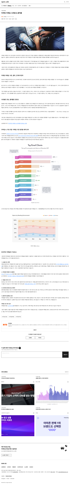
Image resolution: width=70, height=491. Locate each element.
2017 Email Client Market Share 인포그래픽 (28, 135)
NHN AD (4, 463)
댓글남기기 (65, 354)
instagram (3, 478)
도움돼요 (30, 337)
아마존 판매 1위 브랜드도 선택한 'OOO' (43, 409)
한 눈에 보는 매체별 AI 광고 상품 (7, 409)
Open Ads (5, 2)
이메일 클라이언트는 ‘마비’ (30, 283)
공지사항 (9, 467)
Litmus (2, 274)
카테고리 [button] (3, 5)
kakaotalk (12, 478)
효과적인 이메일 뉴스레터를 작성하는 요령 (17, 123)
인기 (16, 5)
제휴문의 (14, 467)
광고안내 (31, 467)
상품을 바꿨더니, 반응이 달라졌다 (42, 378)
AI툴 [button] (29, 5)
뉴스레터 (26, 467)
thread (8, 478)
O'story (9, 6)
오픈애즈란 (3, 467)
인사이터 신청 (20, 467)
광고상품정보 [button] (24, 5)
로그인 (67, 1)
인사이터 (19, 5)
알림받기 (35, 329)
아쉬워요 (39, 337)
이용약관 (2, 476)
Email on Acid (9, 274)
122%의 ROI (11, 305)
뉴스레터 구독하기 (6, 455)
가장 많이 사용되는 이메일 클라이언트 (16, 276)
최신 (13, 5)
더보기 (67, 372)
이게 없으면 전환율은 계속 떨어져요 (8, 378)
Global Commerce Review (12, 133)
